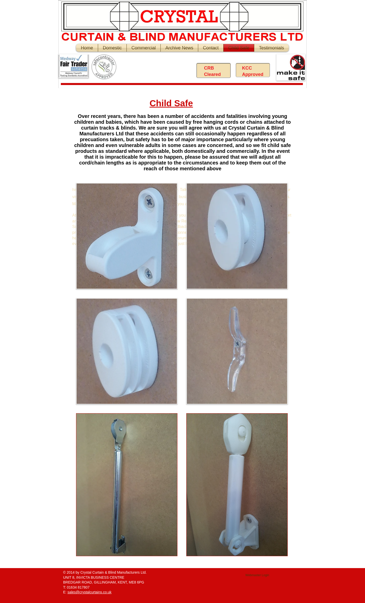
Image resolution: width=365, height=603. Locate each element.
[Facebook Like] (161, 68)
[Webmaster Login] (257, 575)
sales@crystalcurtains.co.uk (89, 592)
